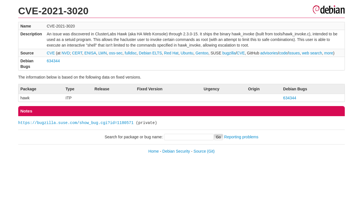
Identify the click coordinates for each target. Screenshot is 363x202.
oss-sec (115, 53)
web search (312, 53)
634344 (53, 61)
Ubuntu (187, 53)
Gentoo (201, 53)
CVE (51, 53)
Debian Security (176, 151)
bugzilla (228, 53)
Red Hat (171, 53)
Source (199, 151)
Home (153, 151)
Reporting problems (241, 137)
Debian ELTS (150, 53)
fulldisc (131, 53)
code (283, 53)
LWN (102, 53)
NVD (66, 53)
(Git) (211, 151)
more (328, 53)
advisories (269, 53)
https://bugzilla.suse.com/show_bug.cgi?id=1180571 (76, 122)
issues (294, 53)
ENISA (90, 53)
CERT (77, 53)
